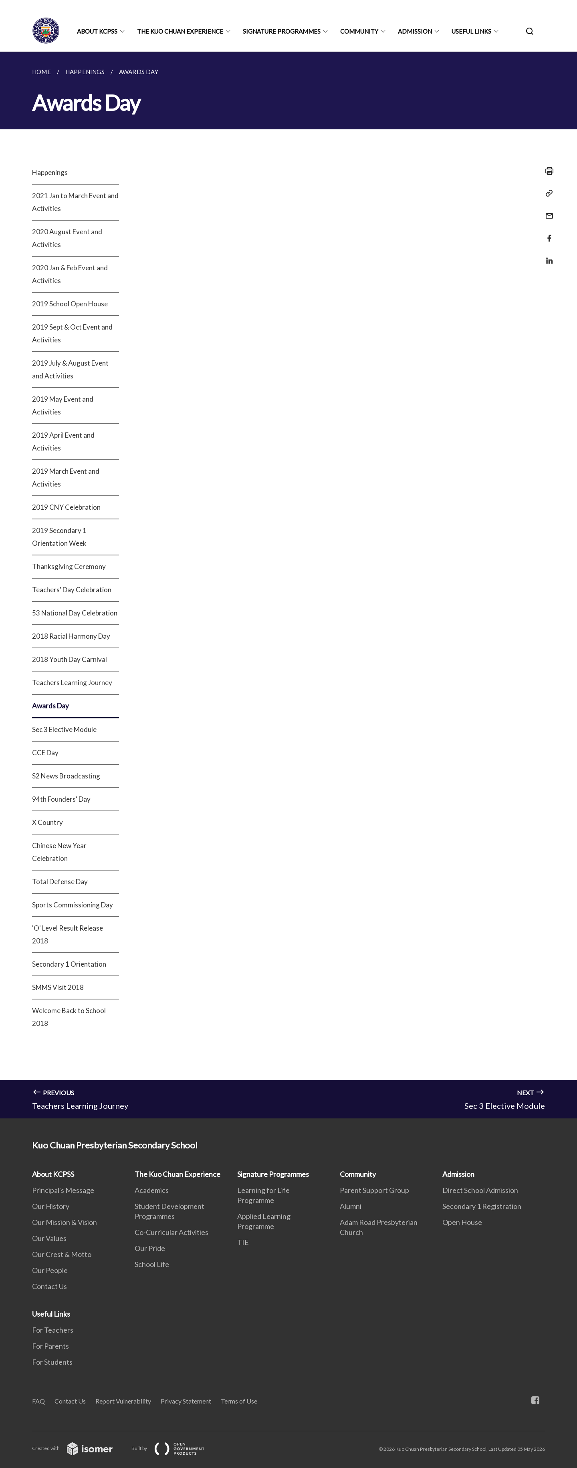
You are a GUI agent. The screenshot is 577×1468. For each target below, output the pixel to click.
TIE (243, 1242)
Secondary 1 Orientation (69, 964)
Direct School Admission (480, 1190)
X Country (47, 822)
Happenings (50, 172)
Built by (174, 1448)
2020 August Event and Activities (67, 238)
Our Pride (150, 1248)
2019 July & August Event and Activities (70, 369)
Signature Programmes (282, 31)
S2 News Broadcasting (66, 776)
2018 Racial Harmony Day (71, 636)
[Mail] (547, 211)
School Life (152, 1264)
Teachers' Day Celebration (71, 589)
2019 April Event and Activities (63, 441)
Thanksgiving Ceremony (69, 566)
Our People (50, 1270)
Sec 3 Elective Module (64, 729)
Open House (462, 1222)
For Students (52, 1361)
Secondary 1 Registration (481, 1206)
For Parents (50, 1345)
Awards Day (50, 706)
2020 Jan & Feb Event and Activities (70, 274)
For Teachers (52, 1329)
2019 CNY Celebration (66, 507)
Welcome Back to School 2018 (69, 1017)
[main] (288, 585)
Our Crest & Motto (61, 1254)
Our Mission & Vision (64, 1222)
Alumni (350, 1206)
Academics (152, 1190)
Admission (415, 31)
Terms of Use (239, 1401)
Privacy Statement (186, 1401)
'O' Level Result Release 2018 (67, 934)
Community (359, 31)
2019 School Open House (70, 304)
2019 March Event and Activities (65, 477)
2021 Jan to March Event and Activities (75, 202)
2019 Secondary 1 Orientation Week (59, 536)
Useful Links (471, 31)
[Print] (547, 171)
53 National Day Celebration (74, 613)
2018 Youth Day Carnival (69, 659)
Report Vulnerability (123, 1401)
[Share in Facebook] (547, 233)
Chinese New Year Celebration (59, 852)
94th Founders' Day (61, 799)
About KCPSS (97, 31)
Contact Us (49, 1286)
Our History (50, 1206)
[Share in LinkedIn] (547, 255)
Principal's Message (63, 1190)
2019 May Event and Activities (62, 405)
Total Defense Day (60, 881)
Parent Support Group (374, 1190)
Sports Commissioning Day (72, 905)
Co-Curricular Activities (171, 1232)
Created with (78, 1448)
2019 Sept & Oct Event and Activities (72, 333)
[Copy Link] (547, 193)
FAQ (38, 1401)
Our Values (49, 1238)
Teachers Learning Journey (72, 682)
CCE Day (45, 752)
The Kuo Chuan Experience (180, 31)
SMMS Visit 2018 (58, 987)
